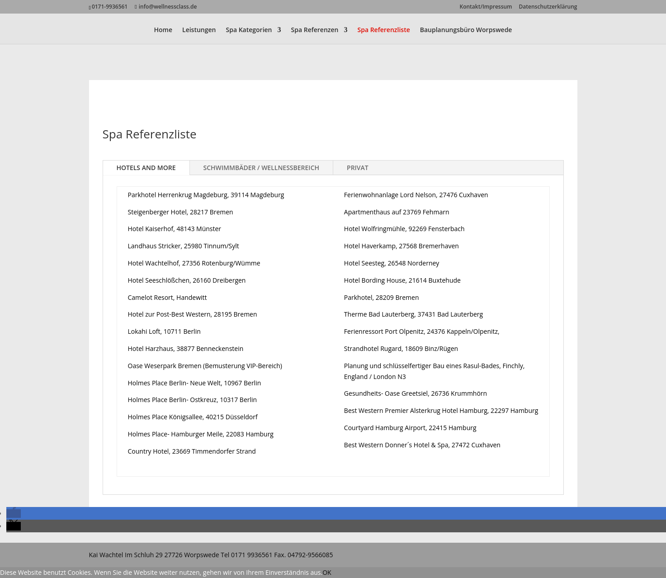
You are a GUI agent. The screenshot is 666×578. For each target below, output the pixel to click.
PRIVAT (357, 167)
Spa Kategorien (249, 30)
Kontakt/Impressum (486, 7)
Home (163, 30)
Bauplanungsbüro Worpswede (466, 30)
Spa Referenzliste (384, 30)
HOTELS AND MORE (146, 167)
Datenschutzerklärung (548, 7)
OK (326, 572)
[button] (13, 513)
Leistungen (199, 30)
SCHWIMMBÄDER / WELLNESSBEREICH (261, 167)
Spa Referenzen (315, 30)
